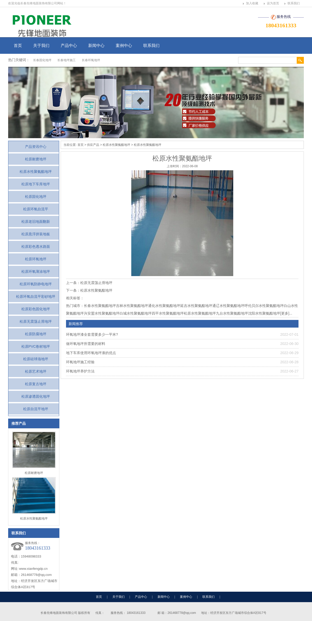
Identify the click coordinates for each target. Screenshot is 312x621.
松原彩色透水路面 (35, 246)
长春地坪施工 (66, 60)
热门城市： (75, 306)
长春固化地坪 (42, 60)
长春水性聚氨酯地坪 (100, 306)
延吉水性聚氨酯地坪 (196, 306)
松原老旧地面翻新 (35, 221)
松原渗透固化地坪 (35, 396)
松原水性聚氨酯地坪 (36, 172)
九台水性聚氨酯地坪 (232, 313)
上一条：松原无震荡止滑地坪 (89, 283)
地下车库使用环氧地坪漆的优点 (91, 353)
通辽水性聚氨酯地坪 (228, 306)
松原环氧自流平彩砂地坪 (35, 296)
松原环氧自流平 (35, 209)
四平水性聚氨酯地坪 (168, 313)
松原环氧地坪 (35, 259)
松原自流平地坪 (35, 409)
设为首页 (273, 3)
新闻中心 (96, 45)
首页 (18, 45)
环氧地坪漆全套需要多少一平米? (92, 334)
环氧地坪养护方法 (80, 371)
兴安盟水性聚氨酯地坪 (102, 313)
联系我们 (294, 3)
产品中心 (69, 45)
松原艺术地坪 (35, 371)
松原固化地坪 (35, 197)
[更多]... (286, 313)
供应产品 (93, 145)
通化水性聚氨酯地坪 (164, 306)
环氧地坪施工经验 (80, 362)
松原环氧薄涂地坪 (35, 271)
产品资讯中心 (35, 147)
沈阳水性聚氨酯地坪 (264, 313)
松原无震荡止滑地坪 (36, 321)
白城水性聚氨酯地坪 (136, 313)
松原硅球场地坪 (35, 359)
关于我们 (41, 45)
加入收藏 (252, 3)
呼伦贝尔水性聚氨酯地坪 (264, 306)
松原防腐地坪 (35, 334)
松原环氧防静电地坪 (36, 284)
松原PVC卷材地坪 (35, 346)
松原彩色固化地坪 (35, 309)
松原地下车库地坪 (35, 184)
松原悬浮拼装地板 (35, 234)
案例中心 (124, 45)
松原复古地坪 (35, 384)
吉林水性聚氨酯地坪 (132, 306)
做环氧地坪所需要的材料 (85, 344)
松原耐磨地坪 (35, 159)
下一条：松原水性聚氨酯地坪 (89, 290)
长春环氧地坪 (91, 60)
